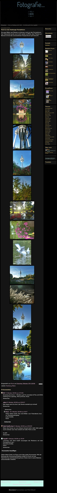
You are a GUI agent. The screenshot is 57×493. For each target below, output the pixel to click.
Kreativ (46, 124)
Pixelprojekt (48, 99)
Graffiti (50, 100)
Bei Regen (50, 54)
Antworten (6, 398)
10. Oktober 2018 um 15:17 (18, 411)
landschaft (47, 125)
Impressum (47, 45)
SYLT (46, 142)
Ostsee (46, 132)
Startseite (22, 482)
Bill (4, 393)
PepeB (5, 438)
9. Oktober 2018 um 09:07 (16, 402)
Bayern (46, 111)
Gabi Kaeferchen (8, 426)
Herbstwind (51, 95)
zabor (5, 402)
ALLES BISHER (47, 108)
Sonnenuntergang (48, 139)
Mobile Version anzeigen (22, 484)
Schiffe (46, 135)
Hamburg (9, 385)
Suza (7, 411)
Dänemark (47, 115)
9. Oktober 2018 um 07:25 (14, 393)
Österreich (47, 131)
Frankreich (47, 118)
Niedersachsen (47, 128)
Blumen (46, 114)
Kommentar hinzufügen (9, 450)
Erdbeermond (50, 65)
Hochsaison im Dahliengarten (50, 79)
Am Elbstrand (50, 69)
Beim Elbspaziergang (51, 73)
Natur (14, 385)
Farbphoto (48, 90)
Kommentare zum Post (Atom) (25, 490)
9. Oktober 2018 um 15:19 (15, 438)
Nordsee (46, 129)
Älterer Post (38, 482)
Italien (46, 122)
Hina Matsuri (50, 61)
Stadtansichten (47, 141)
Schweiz (46, 138)
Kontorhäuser (50, 82)
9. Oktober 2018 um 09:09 (23, 426)
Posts (47, 35)
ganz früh (50, 50)
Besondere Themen (48, 112)
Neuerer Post (6, 482)
